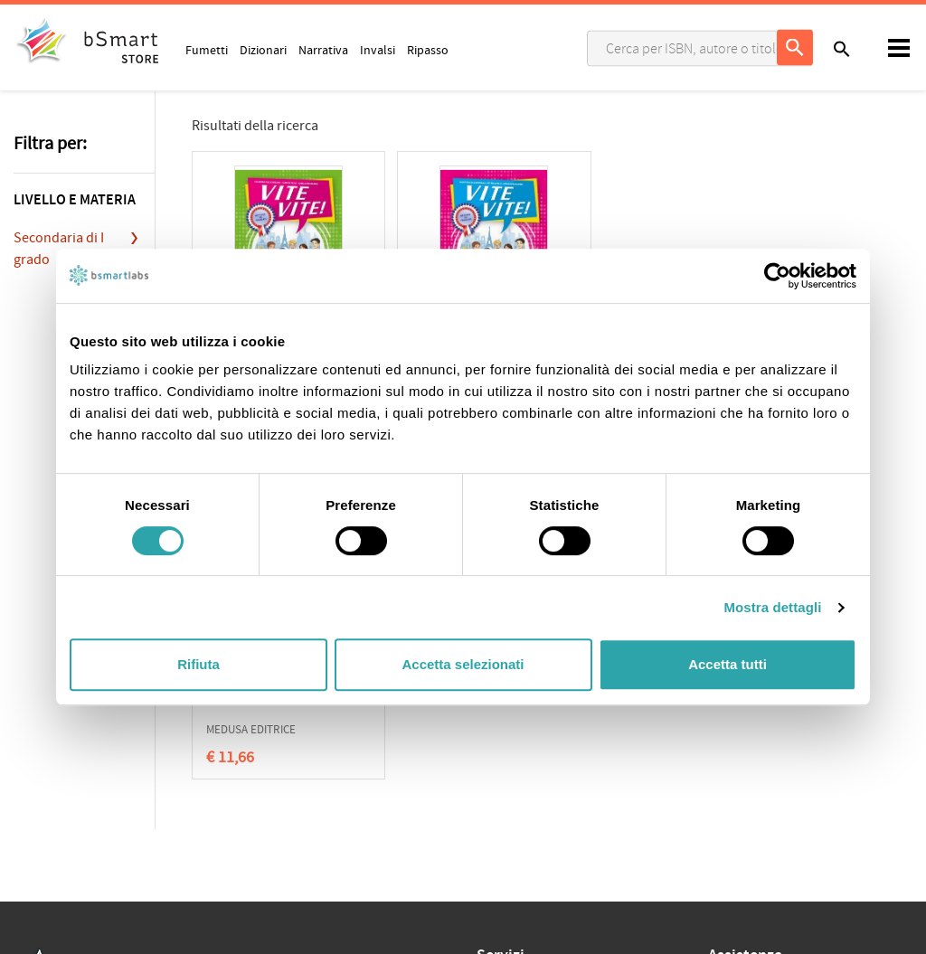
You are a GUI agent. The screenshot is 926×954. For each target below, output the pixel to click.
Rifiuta (198, 664)
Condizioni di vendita (186, 713)
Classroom (505, 714)
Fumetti (206, 50)
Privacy (33, 713)
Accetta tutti (727, 664)
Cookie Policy (91, 713)
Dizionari (263, 50)
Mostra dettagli (772, 607)
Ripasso (428, 50)
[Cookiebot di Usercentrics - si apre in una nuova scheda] (777, 275)
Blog (489, 798)
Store (491, 770)
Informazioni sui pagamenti (781, 743)
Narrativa (323, 50)
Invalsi (377, 50)
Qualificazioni (281, 713)
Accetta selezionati (463, 664)
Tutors (494, 742)
